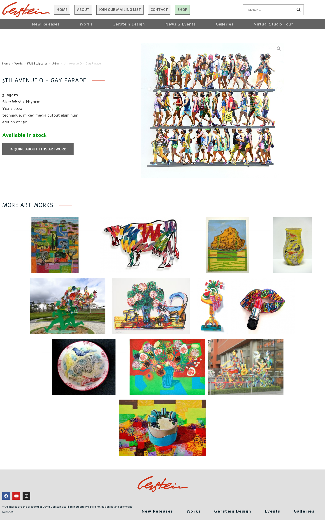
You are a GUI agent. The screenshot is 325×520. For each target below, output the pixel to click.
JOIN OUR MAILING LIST (120, 9)
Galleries (224, 24)
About (83, 9)
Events (272, 511)
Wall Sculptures (37, 64)
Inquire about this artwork (37, 149)
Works (86, 24)
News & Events (180, 24)
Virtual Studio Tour (273, 24)
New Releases (46, 24)
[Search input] (271, 10)
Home (62, 9)
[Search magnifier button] (298, 10)
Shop (182, 9)
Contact (159, 9)
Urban (56, 64)
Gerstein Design (129, 24)
